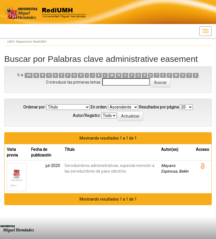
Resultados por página (159, 107)
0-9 (29, 75)
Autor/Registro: (86, 115)
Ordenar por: (34, 107)
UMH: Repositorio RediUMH (26, 42)
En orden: (99, 107)
